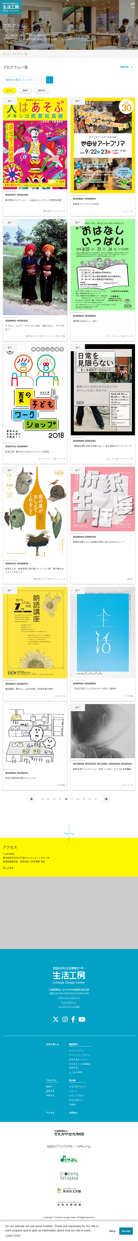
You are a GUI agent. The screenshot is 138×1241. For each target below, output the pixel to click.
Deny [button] (112, 1231)
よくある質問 (75, 1072)
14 (54, 799)
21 (96, 799)
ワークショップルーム (80, 1055)
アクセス (50, 1112)
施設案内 (73, 1044)
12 (42, 799)
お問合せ (73, 1112)
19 (84, 799)
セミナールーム (76, 1050)
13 (48, 799)
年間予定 (126, 67)
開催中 (25, 90)
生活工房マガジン (77, 1086)
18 (78, 799)
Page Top (69, 833)
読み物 (72, 1080)
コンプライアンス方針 (69, 1006)
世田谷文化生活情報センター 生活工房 (11, 7)
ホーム (6, 54)
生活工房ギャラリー (78, 1059)
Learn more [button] (13, 1235)
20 (90, 799)
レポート (73, 1091)
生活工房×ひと (76, 1100)
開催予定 (41, 90)
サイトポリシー (69, 1002)
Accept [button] (126, 1231)
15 (60, 799)
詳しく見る (8, 867)
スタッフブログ (76, 1095)
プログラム (51, 1080)
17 (72, 799)
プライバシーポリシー (69, 998)
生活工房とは (52, 1044)
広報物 (72, 1104)
